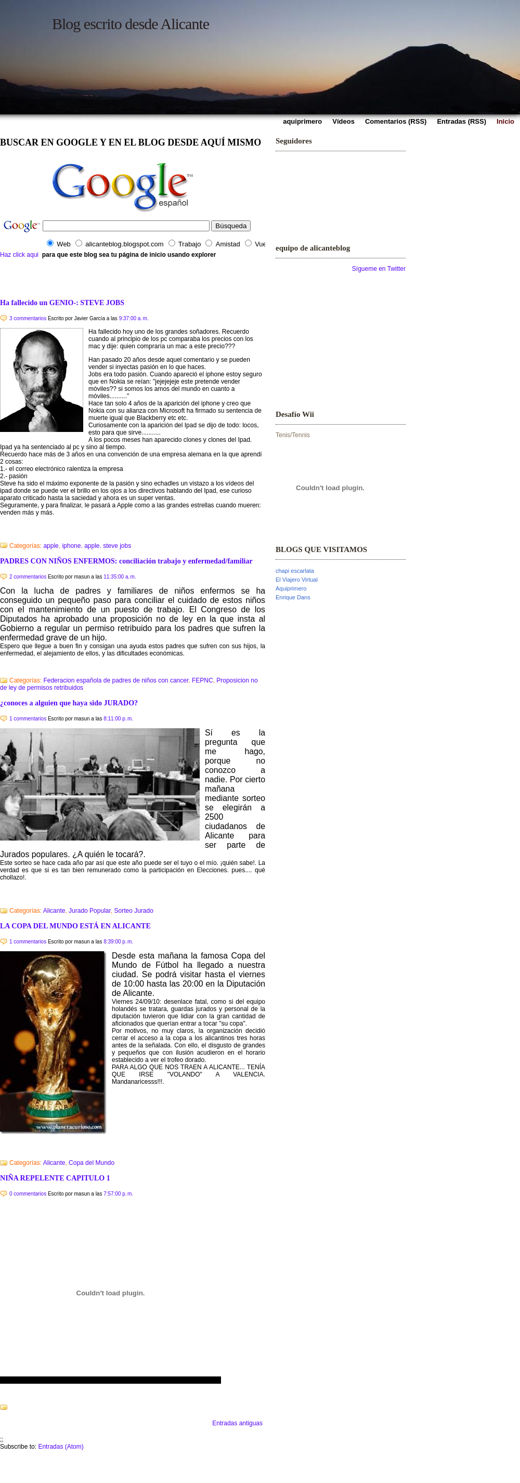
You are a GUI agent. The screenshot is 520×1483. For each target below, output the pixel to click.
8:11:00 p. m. (118, 718)
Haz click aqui (19, 254)
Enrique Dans (293, 597)
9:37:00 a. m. (134, 318)
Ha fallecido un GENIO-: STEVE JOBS (62, 302)
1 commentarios (27, 718)
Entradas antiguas (237, 1423)
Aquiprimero (291, 588)
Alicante (54, 910)
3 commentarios (27, 318)
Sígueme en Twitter (379, 268)
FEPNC (202, 680)
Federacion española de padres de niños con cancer (115, 680)
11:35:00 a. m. (119, 577)
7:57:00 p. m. (118, 1194)
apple (50, 545)
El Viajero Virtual (297, 579)
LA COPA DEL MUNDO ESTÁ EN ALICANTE (75, 926)
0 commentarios (27, 1194)
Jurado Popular (90, 910)
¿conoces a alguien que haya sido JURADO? (69, 703)
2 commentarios (27, 577)
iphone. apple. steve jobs (96, 545)
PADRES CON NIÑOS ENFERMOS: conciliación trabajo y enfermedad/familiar (126, 561)
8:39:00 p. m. (118, 941)
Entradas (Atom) (60, 1446)
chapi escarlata (295, 571)
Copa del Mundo (91, 1162)
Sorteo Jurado (133, 910)
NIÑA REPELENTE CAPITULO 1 (55, 1178)
